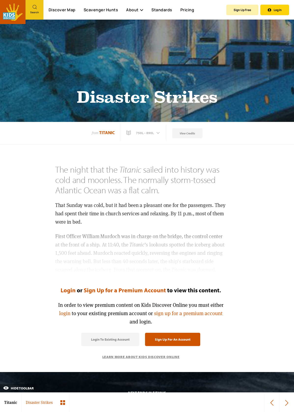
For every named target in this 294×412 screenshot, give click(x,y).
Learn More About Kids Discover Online (141, 357)
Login (68, 290)
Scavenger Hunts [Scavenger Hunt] (100, 10)
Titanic (107, 132)
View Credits (187, 133)
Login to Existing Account (110, 339)
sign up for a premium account (188, 313)
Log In (275, 10)
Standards (161, 10)
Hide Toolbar (18, 388)
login (64, 313)
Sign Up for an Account (172, 339)
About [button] (134, 10)
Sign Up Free (242, 10)
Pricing (187, 10)
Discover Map (62, 9)
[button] (143, 133)
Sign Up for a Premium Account (125, 290)
